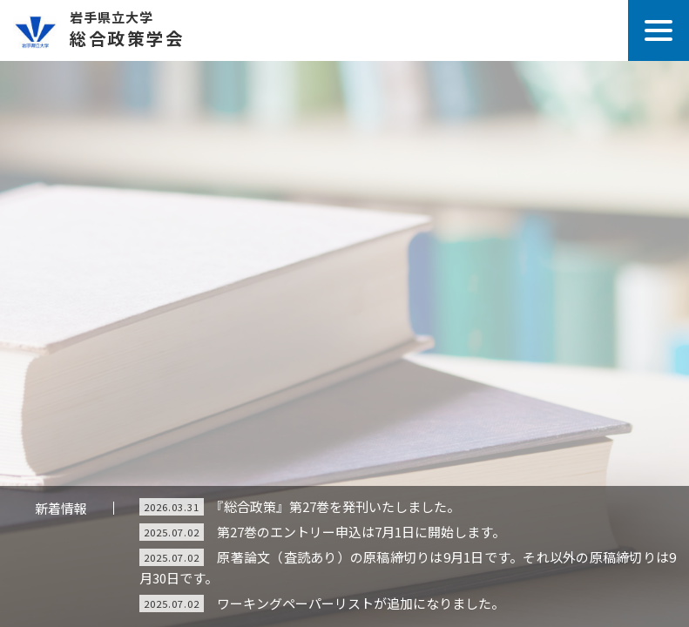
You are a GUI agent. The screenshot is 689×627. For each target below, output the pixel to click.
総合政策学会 (344, 25)
